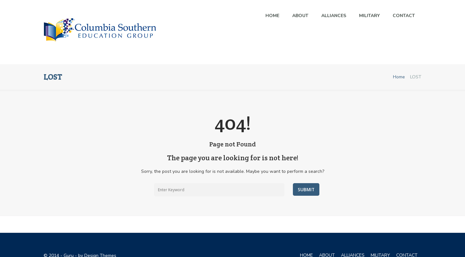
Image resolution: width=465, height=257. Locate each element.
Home (272, 16)
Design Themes (100, 246)
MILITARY (369, 16)
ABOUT (327, 245)
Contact (404, 16)
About (300, 16)
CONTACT (407, 245)
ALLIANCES (333, 16)
